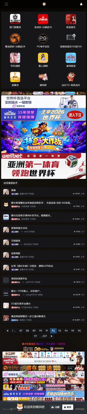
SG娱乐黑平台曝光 (21, 304)
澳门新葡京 (15, 27)
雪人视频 (43, 66)
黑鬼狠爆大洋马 (19, 228)
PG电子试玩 (43, 46)
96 (79, 331)
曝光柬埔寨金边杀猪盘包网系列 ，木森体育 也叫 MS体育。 (41, 203)
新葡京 (15, 85)
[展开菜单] (6, 4)
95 (72, 331)
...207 (44, 336)
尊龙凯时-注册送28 (15, 46)
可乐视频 (15, 66)
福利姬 (43, 85)
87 (20, 331)
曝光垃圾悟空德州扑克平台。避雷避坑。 (31, 215)
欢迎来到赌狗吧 (30, 408)
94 (66, 331)
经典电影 (15, 253)
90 (40, 331)
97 (35, 336)
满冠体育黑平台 (19, 278)
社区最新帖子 (11, 183)
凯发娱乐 (71, 27)
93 (59, 331)
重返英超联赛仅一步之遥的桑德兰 (28, 316)
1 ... (14, 331)
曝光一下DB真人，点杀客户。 (26, 291)
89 (34, 331)
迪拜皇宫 (71, 66)
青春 (13, 190)
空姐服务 (15, 241)
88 (27, 331)
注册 (55, 408)
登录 (67, 408)
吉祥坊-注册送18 (43, 27)
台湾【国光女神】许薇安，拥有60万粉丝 (32, 266)
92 (53, 331)
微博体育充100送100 (71, 46)
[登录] (81, 4)
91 (47, 331)
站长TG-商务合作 (71, 85)
